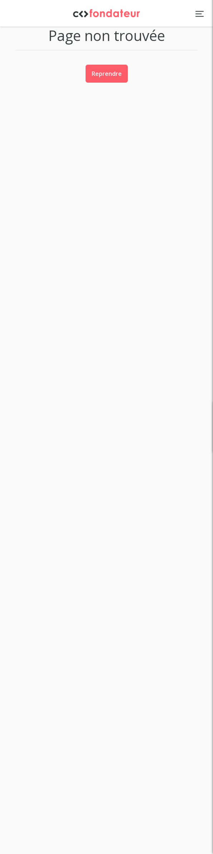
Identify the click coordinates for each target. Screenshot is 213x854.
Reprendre (107, 74)
